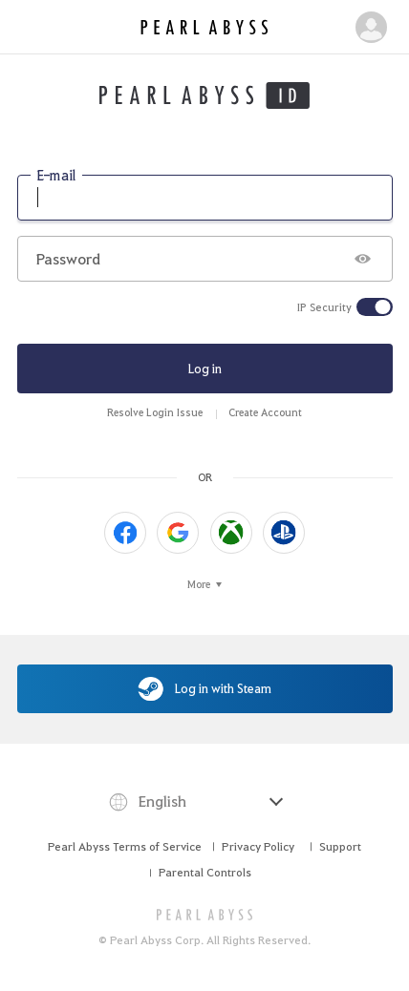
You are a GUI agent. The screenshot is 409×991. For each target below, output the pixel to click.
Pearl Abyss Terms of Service (125, 846)
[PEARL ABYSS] (205, 914)
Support (340, 846)
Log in (205, 368)
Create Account (265, 412)
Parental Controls (205, 871)
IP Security (324, 307)
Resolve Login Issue (155, 412)
